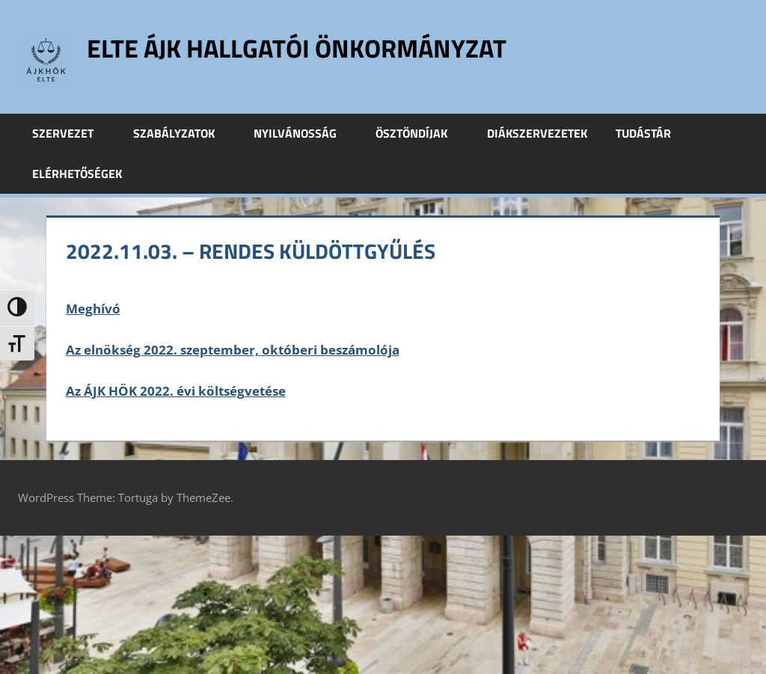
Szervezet (71, 133)
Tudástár (651, 133)
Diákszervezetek (537, 133)
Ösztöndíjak (420, 133)
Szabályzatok (182, 133)
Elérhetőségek (77, 174)
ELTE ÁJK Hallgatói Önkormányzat (310, 47)
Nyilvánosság (303, 133)
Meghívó (93, 308)
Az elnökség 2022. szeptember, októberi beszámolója (232, 349)
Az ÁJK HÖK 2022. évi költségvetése (176, 390)
